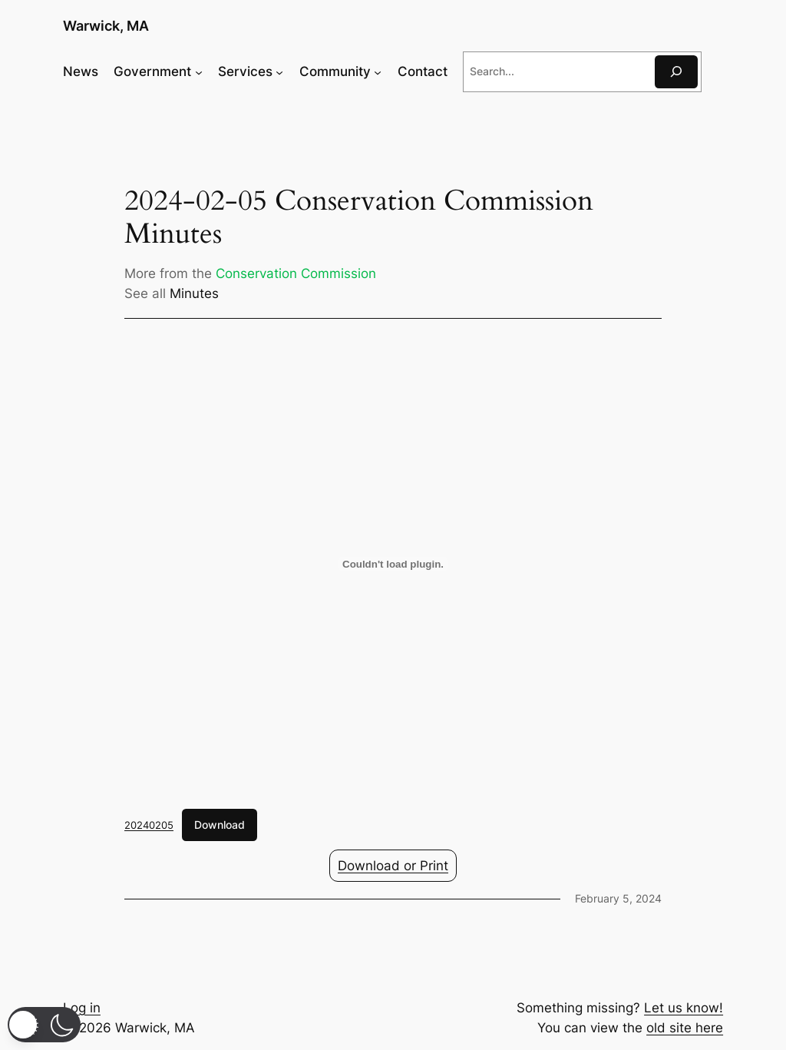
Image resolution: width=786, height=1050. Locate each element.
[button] (44, 1024)
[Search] (676, 71)
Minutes (194, 293)
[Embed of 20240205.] (393, 563)
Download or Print (393, 865)
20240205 (148, 825)
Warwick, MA (106, 26)
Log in (82, 1007)
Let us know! (683, 1007)
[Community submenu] (377, 71)
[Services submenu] (279, 71)
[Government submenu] (199, 71)
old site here (684, 1027)
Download (219, 824)
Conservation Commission (296, 273)
